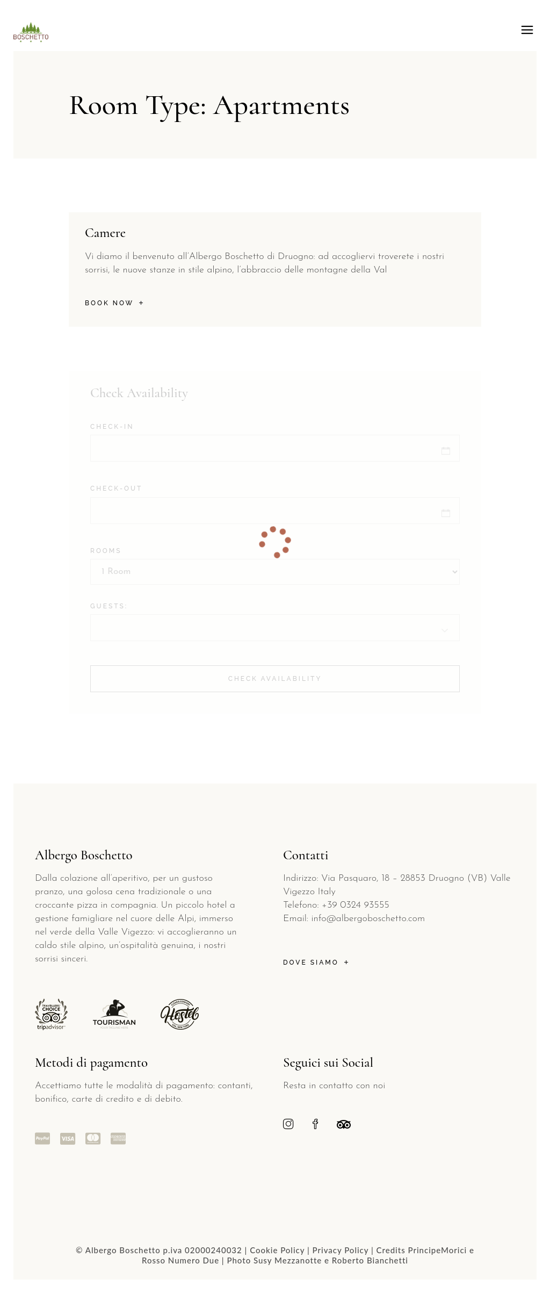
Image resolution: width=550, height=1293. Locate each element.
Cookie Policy (277, 1250)
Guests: (109, 606)
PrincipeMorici (437, 1250)
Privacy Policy (341, 1250)
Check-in (112, 426)
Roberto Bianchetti (370, 1260)
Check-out (116, 488)
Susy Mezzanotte (288, 1260)
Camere (105, 233)
